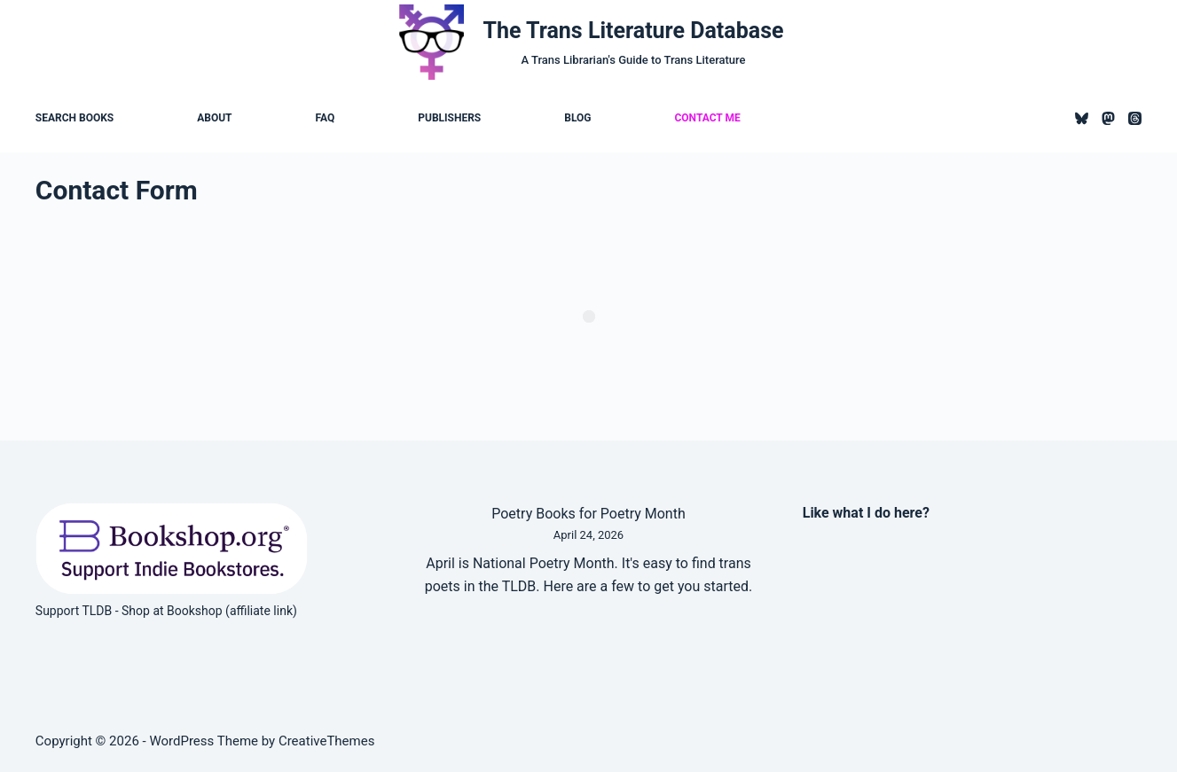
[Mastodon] (1108, 118)
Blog (577, 118)
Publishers (449, 118)
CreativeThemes (327, 741)
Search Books (74, 118)
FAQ (325, 118)
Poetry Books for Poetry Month (588, 513)
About (214, 118)
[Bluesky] (1081, 118)
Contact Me (707, 118)
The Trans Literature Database (633, 30)
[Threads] (1135, 118)
